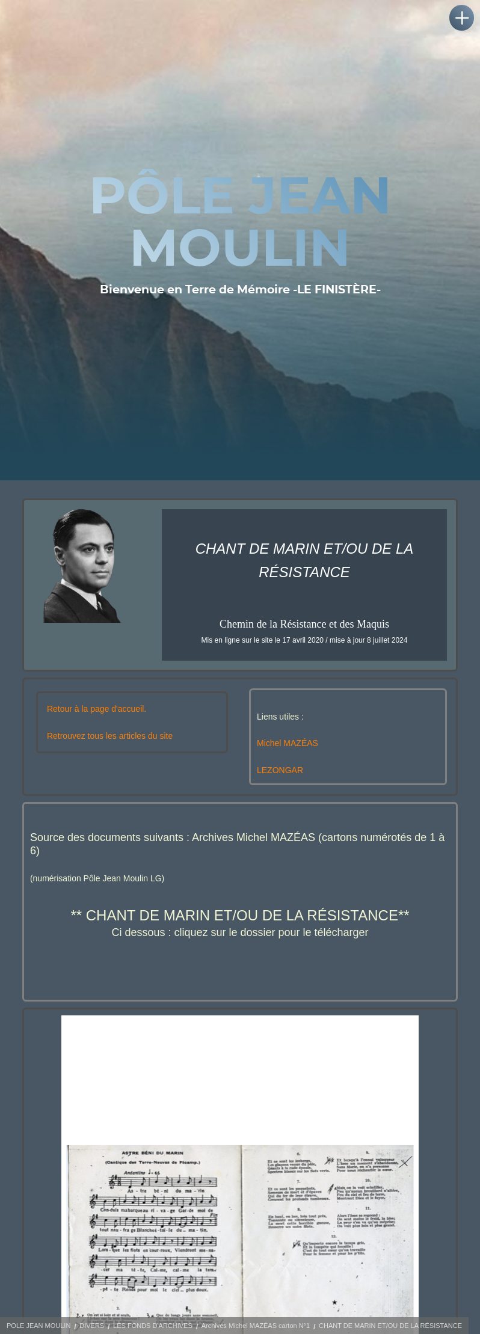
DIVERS (91, 1325)
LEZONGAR (280, 770)
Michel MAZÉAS (287, 743)
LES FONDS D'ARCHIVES (152, 1325)
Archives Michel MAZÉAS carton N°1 (256, 1325)
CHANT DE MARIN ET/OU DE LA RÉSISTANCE (390, 1325)
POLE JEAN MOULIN (38, 1325)
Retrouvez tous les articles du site (110, 736)
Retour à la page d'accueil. (96, 709)
